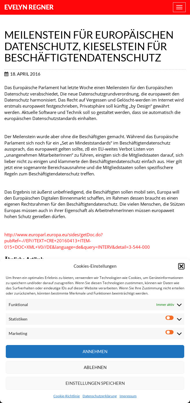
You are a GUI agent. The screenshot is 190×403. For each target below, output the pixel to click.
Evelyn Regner (29, 7)
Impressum (128, 396)
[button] (181, 266)
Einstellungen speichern (95, 383)
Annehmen (95, 351)
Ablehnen (95, 367)
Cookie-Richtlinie (66, 396)
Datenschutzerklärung (100, 396)
